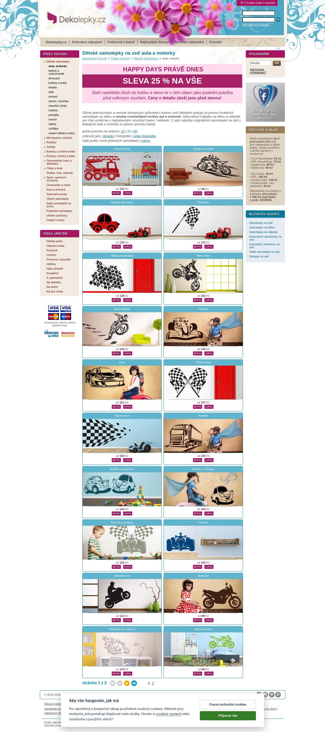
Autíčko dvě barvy (122, 202)
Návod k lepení (53, 703)
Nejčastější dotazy (154, 42)
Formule (203, 308)
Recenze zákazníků (189, 42)
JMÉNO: (237, 13)
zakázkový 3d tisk (55, 712)
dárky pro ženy (267, 708)
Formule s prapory (122, 522)
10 (122, 131)
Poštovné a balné (121, 42)
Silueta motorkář (203, 148)
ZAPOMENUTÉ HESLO (255, 24)
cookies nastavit (168, 716)
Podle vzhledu (120, 58)
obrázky (108, 136)
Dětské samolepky (146, 58)
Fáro (122, 362)
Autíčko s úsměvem (122, 469)
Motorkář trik (122, 575)
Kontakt (215, 42)
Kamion (203, 415)
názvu (145, 141)
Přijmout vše (228, 718)
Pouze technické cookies (228, 707)
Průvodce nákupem (87, 42)
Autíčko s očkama (203, 469)
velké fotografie (144, 136)
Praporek (203, 202)
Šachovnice (122, 415)
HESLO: (237, 19)
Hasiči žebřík (122, 148)
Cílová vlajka (203, 362)
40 (135, 131)
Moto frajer (203, 255)
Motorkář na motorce (122, 629)
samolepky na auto (56, 708)
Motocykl (203, 575)
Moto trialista (122, 308)
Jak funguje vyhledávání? (258, 71)
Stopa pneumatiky (122, 255)
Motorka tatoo (203, 629)
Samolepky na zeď (94, 58)
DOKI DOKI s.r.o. (102, 694)
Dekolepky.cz (56, 42)
